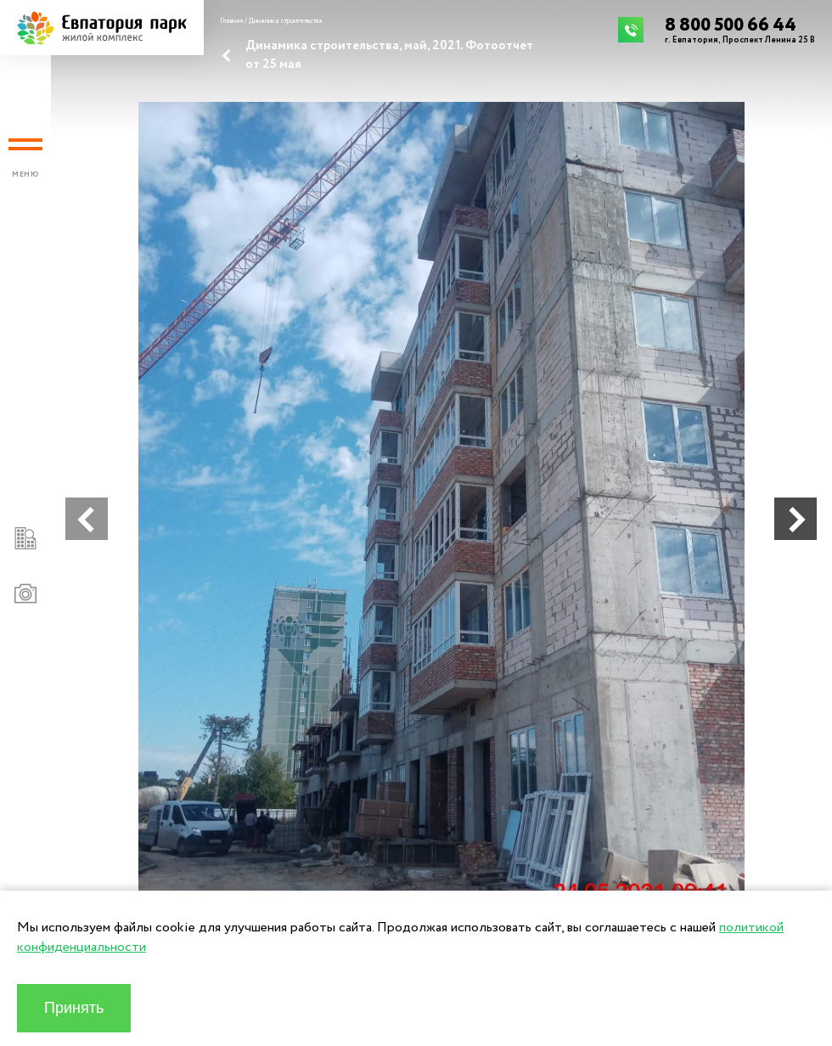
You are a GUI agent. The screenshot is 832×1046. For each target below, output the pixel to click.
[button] (86, 519)
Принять (74, 1007)
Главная (231, 21)
